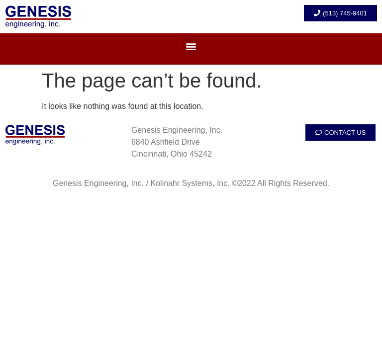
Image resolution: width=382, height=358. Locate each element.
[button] (191, 46)
